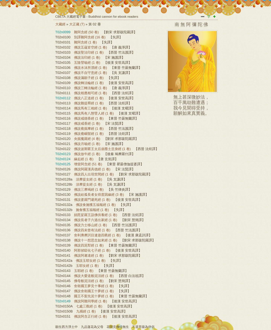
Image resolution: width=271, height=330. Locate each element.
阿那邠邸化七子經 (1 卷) (92, 250)
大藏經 (60, 24)
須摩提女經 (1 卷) (89, 179)
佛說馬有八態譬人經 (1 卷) (94, 113)
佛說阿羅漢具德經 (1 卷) (92, 169)
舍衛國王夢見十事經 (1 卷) (94, 286)
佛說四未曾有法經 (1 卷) (92, 230)
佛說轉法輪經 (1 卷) (89, 83)
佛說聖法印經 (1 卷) (89, 52)
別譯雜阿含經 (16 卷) (90, 37)
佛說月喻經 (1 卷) (87, 144)
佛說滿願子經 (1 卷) (89, 78)
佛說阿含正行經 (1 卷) (90, 316)
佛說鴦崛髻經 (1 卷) (89, 134)
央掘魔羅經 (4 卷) (87, 139)
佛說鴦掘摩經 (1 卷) (89, 128)
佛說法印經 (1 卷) (87, 57)
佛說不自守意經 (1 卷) (90, 73)
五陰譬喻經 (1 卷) (87, 62)
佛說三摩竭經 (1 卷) (89, 189)
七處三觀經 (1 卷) (89, 306)
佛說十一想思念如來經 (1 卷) (95, 240)
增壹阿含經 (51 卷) (88, 164)
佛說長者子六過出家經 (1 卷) (95, 220)
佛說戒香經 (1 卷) (87, 123)
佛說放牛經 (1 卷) (87, 154)
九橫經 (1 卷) (86, 311)
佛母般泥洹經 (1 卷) (89, 281)
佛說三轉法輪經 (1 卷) (90, 88)
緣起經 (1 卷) (84, 159)
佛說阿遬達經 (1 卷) (89, 255)
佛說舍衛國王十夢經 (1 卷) (94, 291)
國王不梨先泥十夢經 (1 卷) (94, 296)
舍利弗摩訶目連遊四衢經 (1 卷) (97, 235)
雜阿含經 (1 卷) (85, 42)
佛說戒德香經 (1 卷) (89, 118)
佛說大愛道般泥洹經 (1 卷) (94, 276)
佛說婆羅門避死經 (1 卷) (92, 200)
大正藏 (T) (77, 24)
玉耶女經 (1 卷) (87, 266)
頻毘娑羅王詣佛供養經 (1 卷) (95, 215)
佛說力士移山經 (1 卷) (90, 225)
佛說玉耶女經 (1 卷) (91, 260)
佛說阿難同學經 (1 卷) (90, 301)
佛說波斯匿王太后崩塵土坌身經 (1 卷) (102, 149)
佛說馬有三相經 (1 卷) (90, 108)
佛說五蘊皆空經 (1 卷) (90, 47)
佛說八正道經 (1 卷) (89, 98)
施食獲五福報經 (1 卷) (92, 210)
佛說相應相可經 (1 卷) (90, 93)
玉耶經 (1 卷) (84, 271)
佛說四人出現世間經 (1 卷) (94, 174)
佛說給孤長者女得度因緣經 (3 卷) (99, 194)
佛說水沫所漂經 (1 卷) (90, 68)
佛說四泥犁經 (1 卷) (89, 245)
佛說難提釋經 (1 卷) (89, 103)
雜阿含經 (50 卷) (86, 32)
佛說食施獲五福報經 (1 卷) (96, 205)
